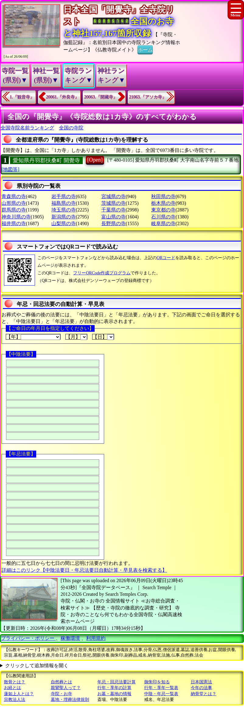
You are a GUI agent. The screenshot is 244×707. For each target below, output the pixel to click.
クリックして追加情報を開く (36, 665)
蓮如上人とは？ (19, 694)
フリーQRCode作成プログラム (102, 273)
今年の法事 (201, 687)
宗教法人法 (14, 699)
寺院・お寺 (61, 694)
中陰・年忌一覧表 (161, 694)
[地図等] (10, 169)
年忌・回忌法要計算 (116, 682)
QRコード (166, 258)
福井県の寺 (14, 223)
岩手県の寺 (63, 196)
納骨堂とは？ (203, 694)
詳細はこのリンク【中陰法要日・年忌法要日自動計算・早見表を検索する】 (84, 570)
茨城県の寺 (113, 203)
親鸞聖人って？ (66, 687)
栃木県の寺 (163, 203)
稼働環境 (70, 638)
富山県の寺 (113, 216)
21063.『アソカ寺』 (148, 97)
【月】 (76, 337)
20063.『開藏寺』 (100, 97)
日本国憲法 (201, 682)
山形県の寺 (14, 203)
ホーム (145, 49)
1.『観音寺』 (22, 97)
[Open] (95, 160)
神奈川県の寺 (16, 216)
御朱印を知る (157, 682)
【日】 (103, 337)
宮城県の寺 (113, 196)
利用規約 (96, 638)
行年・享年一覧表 (161, 687)
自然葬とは (61, 682)
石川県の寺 (163, 216)
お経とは (12, 687)
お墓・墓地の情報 (114, 694)
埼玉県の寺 (63, 209)
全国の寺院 (71, 127)
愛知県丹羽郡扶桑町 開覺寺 (46, 160)
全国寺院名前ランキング (27, 127)
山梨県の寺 (63, 223)
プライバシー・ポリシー (28, 638)
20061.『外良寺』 (62, 97)
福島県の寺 (63, 203)
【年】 (33, 337)
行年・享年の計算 (114, 687)
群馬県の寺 (14, 209)
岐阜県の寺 (163, 223)
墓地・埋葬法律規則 (70, 699)
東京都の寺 (163, 209)
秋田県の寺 (163, 196)
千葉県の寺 (113, 209)
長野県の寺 (113, 223)
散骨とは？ (14, 682)
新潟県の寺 (63, 216)
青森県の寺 (14, 196)
